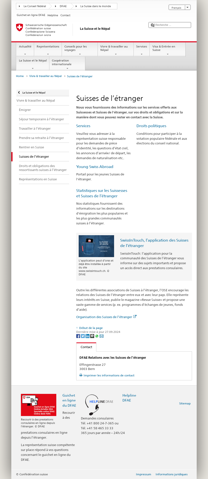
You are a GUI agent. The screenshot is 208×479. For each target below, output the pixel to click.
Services (141, 50)
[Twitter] (83, 336)
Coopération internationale (67, 64)
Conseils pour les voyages (80, 50)
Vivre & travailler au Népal (116, 50)
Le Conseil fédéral (35, 6)
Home (20, 76)
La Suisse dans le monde (95, 6)
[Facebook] (78, 336)
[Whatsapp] (97, 336)
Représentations (48, 50)
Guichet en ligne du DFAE (69, 400)
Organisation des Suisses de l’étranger (106, 317)
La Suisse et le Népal (32, 64)
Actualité (25, 50)
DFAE (63, 6)
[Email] (102, 336)
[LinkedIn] (88, 336)
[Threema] (92, 336)
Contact (84, 347)
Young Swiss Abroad (94, 166)
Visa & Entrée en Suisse (167, 50)
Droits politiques (151, 126)
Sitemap (185, 403)
